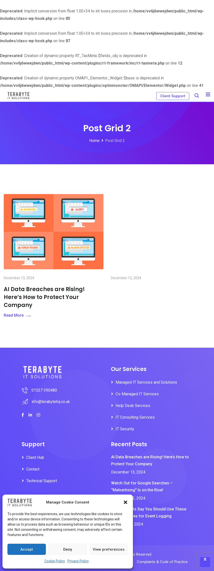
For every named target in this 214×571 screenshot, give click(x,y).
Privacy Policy (78, 561)
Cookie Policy (54, 561)
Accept (26, 549)
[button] (125, 502)
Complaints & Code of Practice (162, 562)
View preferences (108, 549)
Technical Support (41, 480)
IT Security (125, 429)
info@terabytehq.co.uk (50, 401)
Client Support (172, 96)
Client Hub (35, 457)
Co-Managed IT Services (137, 394)
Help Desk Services (133, 405)
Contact (32, 469)
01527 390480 (44, 390)
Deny (67, 549)
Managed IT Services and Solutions (146, 382)
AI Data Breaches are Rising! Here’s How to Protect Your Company (44, 340)
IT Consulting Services (135, 417)
